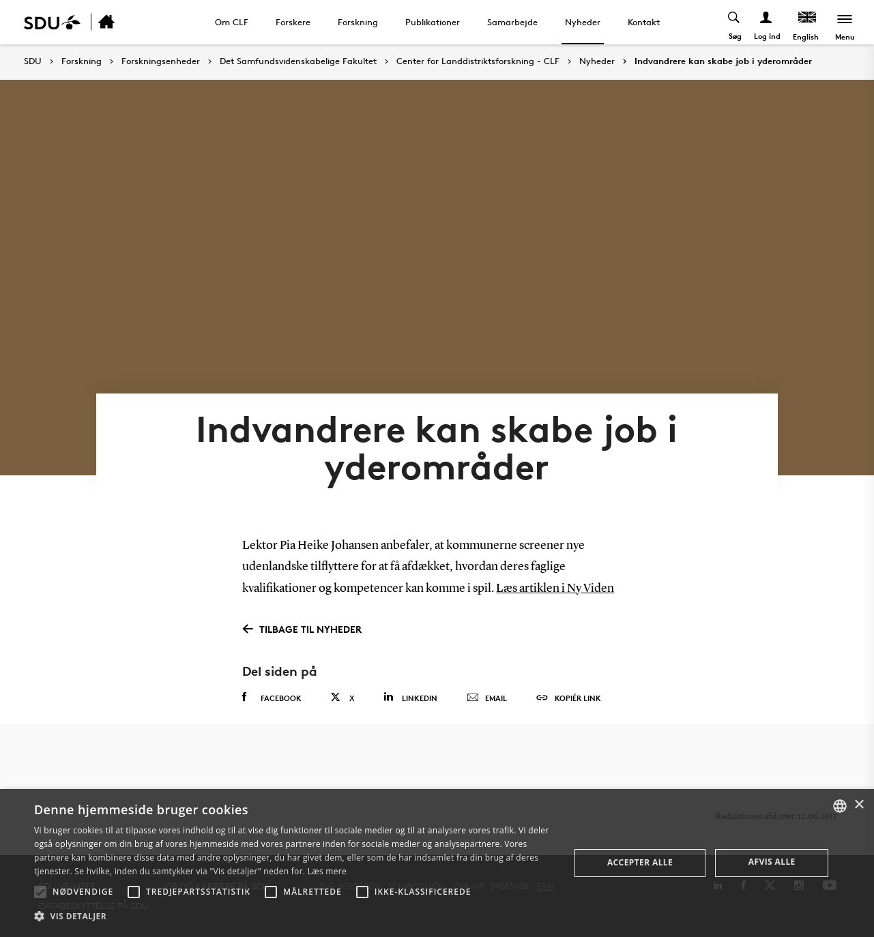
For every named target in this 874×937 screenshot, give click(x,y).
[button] (40, 892)
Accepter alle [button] (640, 862)
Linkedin (410, 697)
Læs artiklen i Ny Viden (555, 588)
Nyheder (582, 21)
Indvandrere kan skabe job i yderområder (723, 61)
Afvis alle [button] (772, 861)
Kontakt (644, 21)
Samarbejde (512, 21)
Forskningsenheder (160, 61)
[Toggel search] (734, 22)
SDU (33, 61)
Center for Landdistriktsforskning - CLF (477, 61)
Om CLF (231, 21)
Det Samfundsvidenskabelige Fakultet (298, 61)
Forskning (358, 21)
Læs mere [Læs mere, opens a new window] (327, 871)
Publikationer (432, 21)
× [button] (859, 805)
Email (487, 698)
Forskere (293, 21)
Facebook (272, 697)
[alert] (437, 863)
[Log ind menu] (766, 22)
